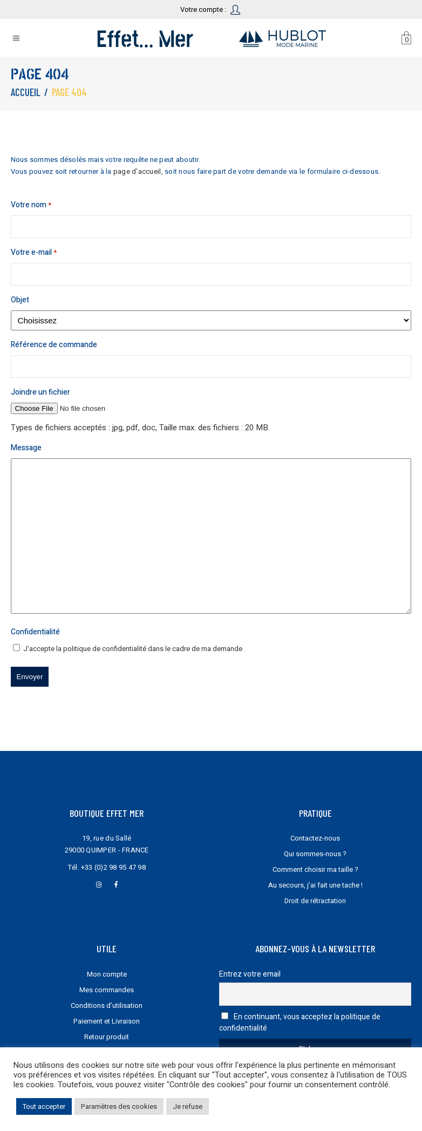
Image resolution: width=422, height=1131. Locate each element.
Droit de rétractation (315, 901)
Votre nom (31, 205)
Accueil (25, 92)
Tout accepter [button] (44, 1106)
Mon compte (107, 974)
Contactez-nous (315, 838)
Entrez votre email (250, 974)
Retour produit (106, 1037)
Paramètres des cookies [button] (119, 1106)
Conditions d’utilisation (106, 1005)
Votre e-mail (34, 253)
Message (26, 447)
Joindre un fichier (40, 392)
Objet (20, 300)
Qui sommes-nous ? (315, 854)
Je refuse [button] (187, 1106)
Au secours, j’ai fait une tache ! (315, 885)
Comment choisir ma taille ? (315, 869)
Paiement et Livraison (106, 1021)
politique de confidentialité (104, 649)
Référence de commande (54, 344)
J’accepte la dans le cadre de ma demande (132, 649)
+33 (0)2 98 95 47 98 (113, 867)
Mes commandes (106, 990)
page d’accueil (137, 171)
